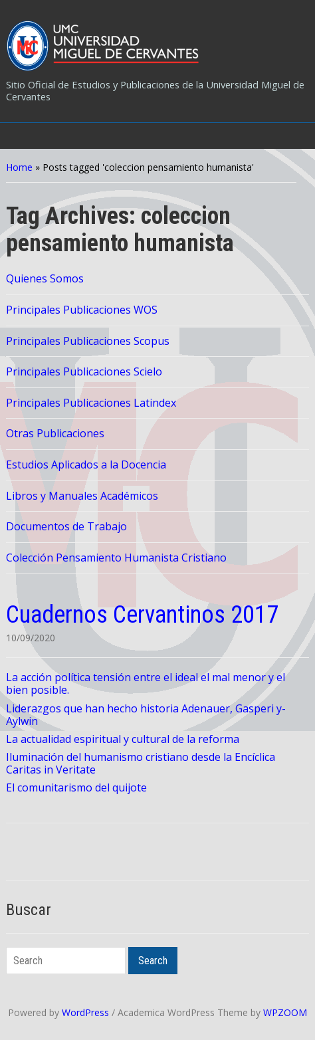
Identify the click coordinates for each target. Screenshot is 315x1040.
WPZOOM (285, 1012)
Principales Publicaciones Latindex (91, 402)
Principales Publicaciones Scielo (84, 371)
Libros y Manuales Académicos (82, 495)
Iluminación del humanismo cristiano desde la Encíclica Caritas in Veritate (140, 763)
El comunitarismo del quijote (76, 787)
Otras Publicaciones (55, 433)
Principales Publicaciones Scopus (87, 341)
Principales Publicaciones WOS (82, 309)
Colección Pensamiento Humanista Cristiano (116, 557)
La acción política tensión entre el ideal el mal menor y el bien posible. (145, 683)
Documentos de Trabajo (66, 526)
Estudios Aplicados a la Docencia (86, 464)
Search (152, 960)
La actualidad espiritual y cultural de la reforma (122, 739)
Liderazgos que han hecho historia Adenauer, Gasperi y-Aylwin (146, 714)
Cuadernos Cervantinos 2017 (142, 615)
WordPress (85, 1012)
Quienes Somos (45, 278)
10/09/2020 (30, 637)
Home (19, 167)
